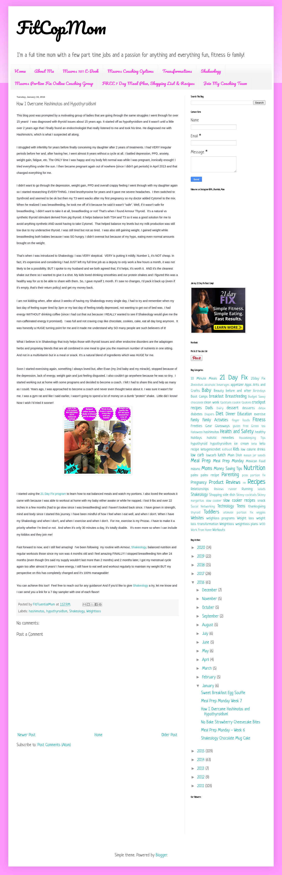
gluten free (240, 426)
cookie (236, 402)
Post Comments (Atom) (54, 745)
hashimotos (36, 611)
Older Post (169, 735)
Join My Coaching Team (225, 83)
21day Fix (258, 379)
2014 (201, 760)
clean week (211, 402)
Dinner (230, 414)
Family (195, 420)
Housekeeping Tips (252, 438)
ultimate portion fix (238, 512)
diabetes (197, 414)
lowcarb (211, 455)
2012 (201, 777)
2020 (201, 548)
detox (261, 408)
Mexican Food (256, 461)
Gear (208, 426)
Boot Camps (199, 397)
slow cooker (214, 501)
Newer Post (26, 735)
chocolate (197, 402)
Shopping (215, 495)
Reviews (219, 489)
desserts (248, 408)
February (209, 677)
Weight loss (245, 518)
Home (20, 71)
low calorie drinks (253, 449)
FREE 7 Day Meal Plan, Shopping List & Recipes (148, 83)
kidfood (227, 449)
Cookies (246, 402)
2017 (201, 574)
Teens (241, 506)
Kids (236, 449)
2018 (201, 565)
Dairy (220, 408)
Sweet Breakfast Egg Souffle (223, 693)
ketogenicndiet (211, 449)
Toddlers (211, 512)
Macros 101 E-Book (81, 71)
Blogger (161, 855)
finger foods (241, 420)
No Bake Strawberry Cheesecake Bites (230, 722)
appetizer (237, 385)
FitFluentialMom (44, 604)
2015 (201, 751)
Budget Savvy (256, 397)
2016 (201, 583)
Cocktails (225, 402)
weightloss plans (246, 524)
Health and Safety (236, 431)
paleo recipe (210, 475)
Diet (219, 414)
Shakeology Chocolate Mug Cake (225, 738)
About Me (44, 71)
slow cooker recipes (239, 501)
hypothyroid (199, 444)
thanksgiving (256, 506)
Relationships (200, 489)
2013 (201, 769)
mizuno (195, 469)
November (210, 599)
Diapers (209, 414)
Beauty (219, 391)
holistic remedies (220, 438)
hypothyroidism (56, 611)
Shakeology (211, 71)
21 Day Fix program (53, 493)
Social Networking (203, 506)
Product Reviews (225, 482)
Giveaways (222, 426)
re (244, 483)
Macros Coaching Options (130, 71)
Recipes (256, 482)
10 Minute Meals (204, 379)
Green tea (258, 426)
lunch (222, 455)
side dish (229, 495)
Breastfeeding (236, 397)
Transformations (177, 71)
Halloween (197, 432)
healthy (260, 432)
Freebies (196, 426)
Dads (209, 408)
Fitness (259, 420)
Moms (207, 468)
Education (244, 414)
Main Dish (235, 455)
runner (233, 489)
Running (247, 489)
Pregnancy (199, 483)
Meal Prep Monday (228, 461)
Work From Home (201, 530)
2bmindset (197, 385)
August (208, 625)
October (208, 608)
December (210, 590)
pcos (245, 475)
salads (261, 489)
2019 (201, 556)
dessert (232, 408)
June (206, 642)
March (207, 669)
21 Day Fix (234, 377)
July (205, 634)
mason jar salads (254, 455)
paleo (194, 475)
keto (254, 444)
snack (261, 501)
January (208, 686)
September (211, 616)
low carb (197, 455)
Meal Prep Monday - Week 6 (223, 730)
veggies (260, 512)
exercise (259, 414)
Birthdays (259, 391)
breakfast (216, 397)
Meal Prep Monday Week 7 (221, 701)
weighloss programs (220, 518)
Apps (248, 385)
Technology (225, 506)
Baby (206, 390)
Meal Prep (201, 461)
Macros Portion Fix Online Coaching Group (54, 83)
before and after (238, 391)
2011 (201, 786)
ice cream (241, 444)
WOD (262, 524)
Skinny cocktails (246, 495)
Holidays (196, 438)
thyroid (195, 512)
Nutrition (254, 468)
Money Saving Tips (228, 469)
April (206, 660)
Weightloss (93, 611)
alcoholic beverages (217, 385)
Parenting (230, 475)
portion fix (257, 475)
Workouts (218, 530)
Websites (197, 518)
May (206, 651)
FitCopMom (61, 27)
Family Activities (215, 420)
